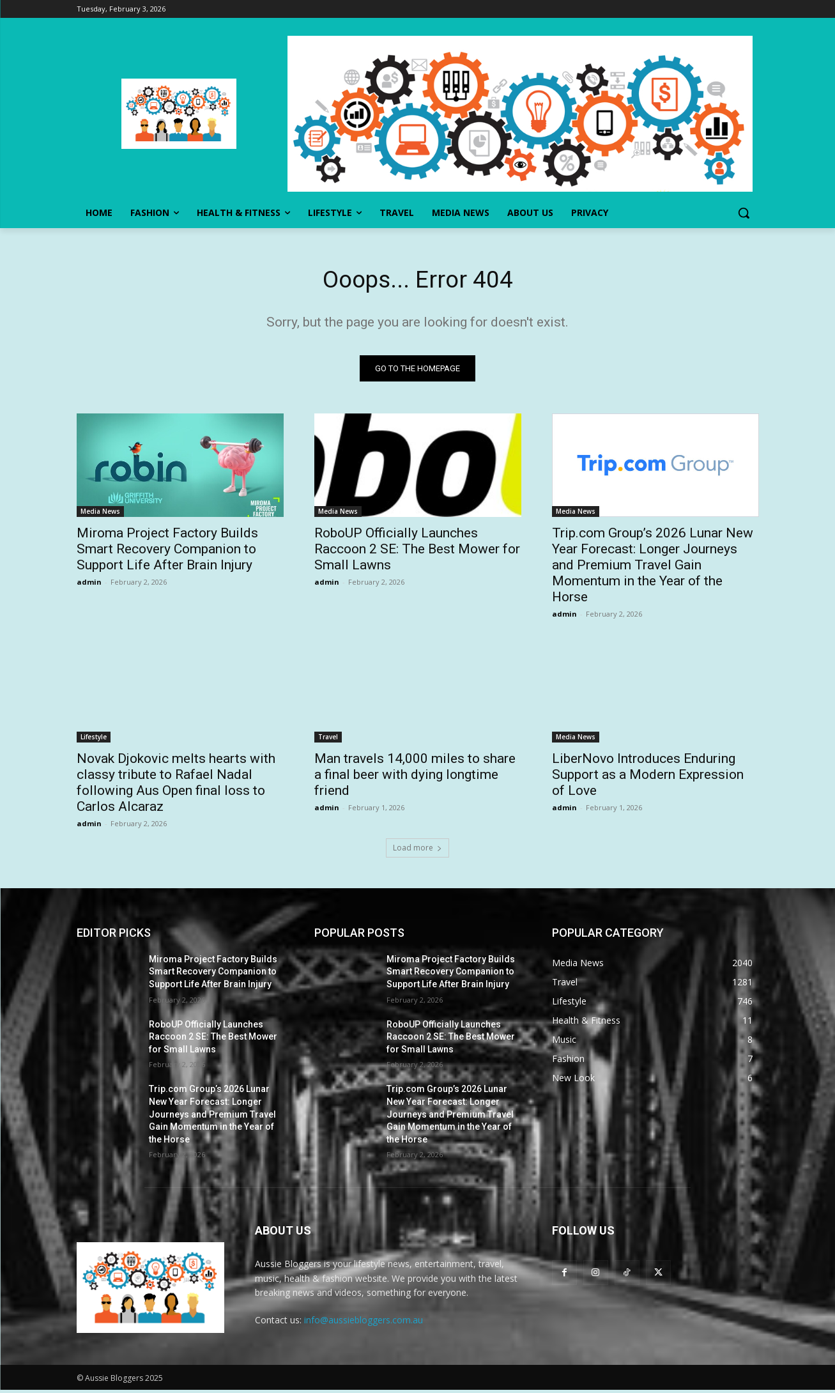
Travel (328, 739)
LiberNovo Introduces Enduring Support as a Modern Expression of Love (648, 777)
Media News (100, 513)
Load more (417, 850)
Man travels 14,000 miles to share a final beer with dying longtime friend (415, 777)
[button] (743, 212)
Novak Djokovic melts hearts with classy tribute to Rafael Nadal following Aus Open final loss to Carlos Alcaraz (176, 785)
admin (89, 584)
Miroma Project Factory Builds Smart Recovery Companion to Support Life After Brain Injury (167, 551)
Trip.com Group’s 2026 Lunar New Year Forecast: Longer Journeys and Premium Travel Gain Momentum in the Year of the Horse (652, 567)
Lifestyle (93, 739)
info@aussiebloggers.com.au (363, 1323)
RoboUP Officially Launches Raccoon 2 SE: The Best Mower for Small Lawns (417, 551)
